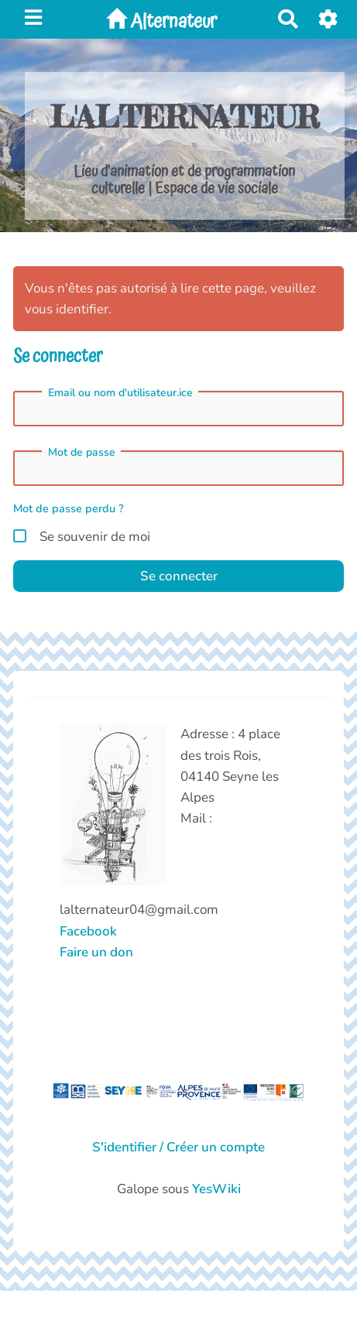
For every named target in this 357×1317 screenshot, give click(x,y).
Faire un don (96, 952)
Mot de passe (81, 452)
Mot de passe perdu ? (68, 508)
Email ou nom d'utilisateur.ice (120, 393)
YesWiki (216, 1189)
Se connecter (179, 576)
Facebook (88, 931)
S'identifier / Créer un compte (178, 1147)
